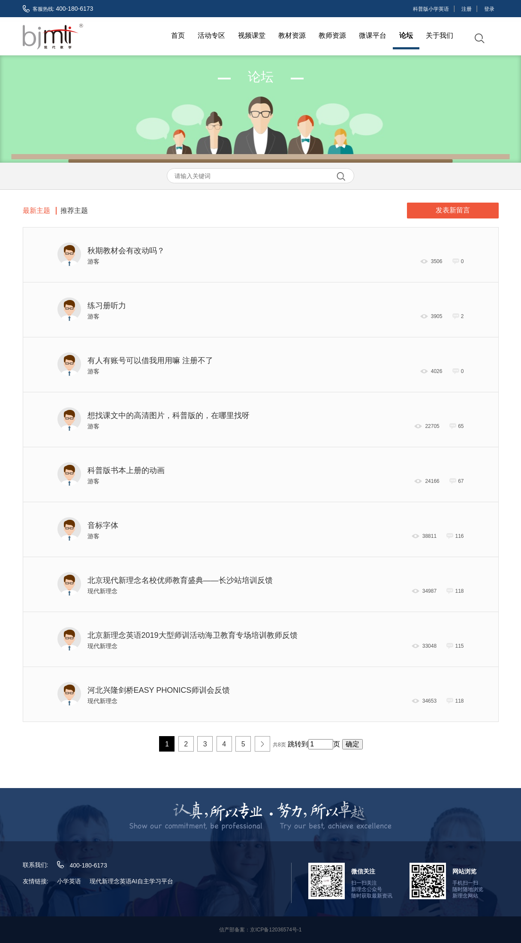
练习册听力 (106, 304)
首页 (178, 35)
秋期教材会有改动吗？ (126, 250)
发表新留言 (453, 209)
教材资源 (292, 35)
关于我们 (439, 35)
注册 (466, 9)
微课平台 (372, 35)
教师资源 (332, 35)
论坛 (406, 35)
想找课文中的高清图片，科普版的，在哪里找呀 (168, 414)
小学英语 (69, 880)
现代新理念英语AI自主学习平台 (131, 880)
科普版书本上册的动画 (126, 469)
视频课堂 (251, 35)
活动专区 (211, 35)
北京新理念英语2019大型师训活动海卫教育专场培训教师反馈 (192, 634)
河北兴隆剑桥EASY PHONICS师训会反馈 (158, 689)
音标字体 (102, 524)
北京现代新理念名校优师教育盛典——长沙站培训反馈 (180, 579)
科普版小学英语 (431, 9)
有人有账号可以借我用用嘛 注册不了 (150, 359)
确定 (352, 743)
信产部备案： (260, 929)
